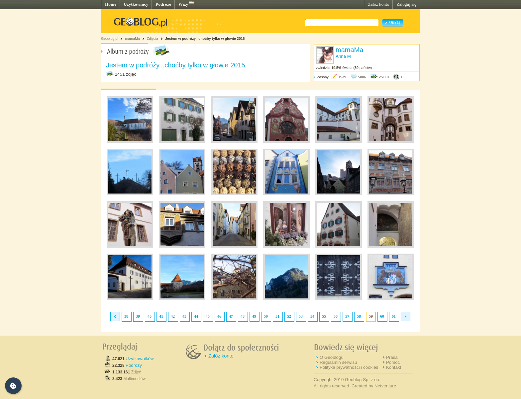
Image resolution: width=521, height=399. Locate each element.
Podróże (163, 4)
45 (208, 316)
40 (150, 316)
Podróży (134, 365)
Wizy (183, 4)
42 (173, 316)
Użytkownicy (136, 4)
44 (196, 316)
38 (126, 316)
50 (266, 316)
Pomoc (393, 362)
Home (110, 4)
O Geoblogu (332, 357)
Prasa (392, 357)
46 (219, 316)
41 (161, 316)
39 (138, 316)
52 (289, 316)
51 (277, 316)
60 (382, 316)
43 (184, 316)
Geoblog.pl (109, 38)
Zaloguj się (406, 4)
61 (394, 316)
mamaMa (132, 38)
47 (231, 316)
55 (324, 316)
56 (336, 316)
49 (254, 316)
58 (359, 316)
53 (301, 316)
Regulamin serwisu (338, 362)
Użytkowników (140, 358)
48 (243, 316)
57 (347, 316)
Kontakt (393, 367)
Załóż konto (378, 4)
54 (312, 316)
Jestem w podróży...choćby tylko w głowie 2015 (205, 38)
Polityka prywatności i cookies (349, 367)
